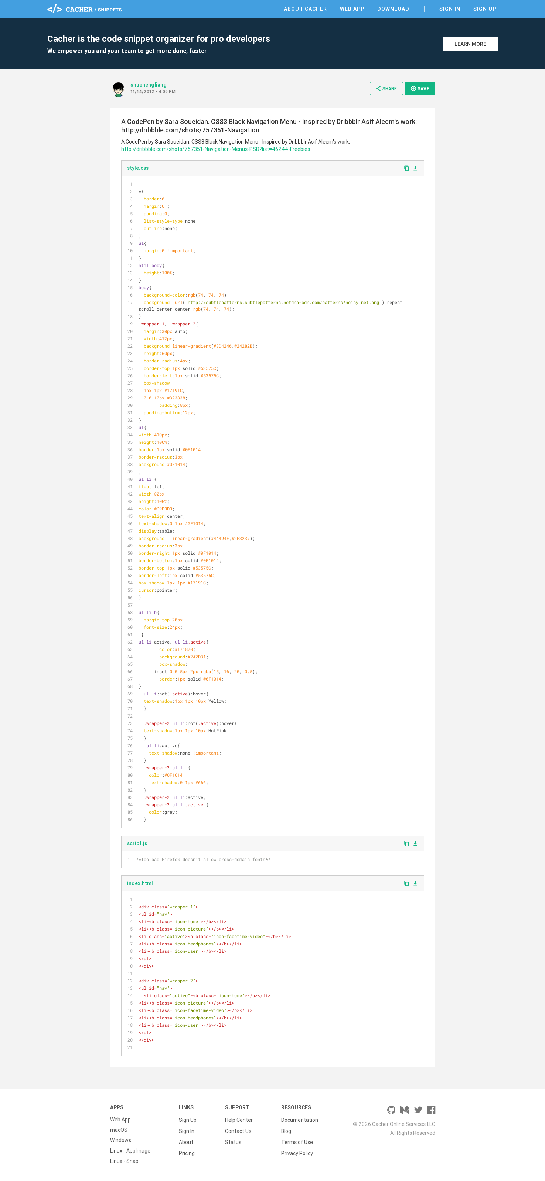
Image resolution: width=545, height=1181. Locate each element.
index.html (140, 883)
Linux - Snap (124, 1161)
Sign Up (484, 9)
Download (393, 9)
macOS (118, 1130)
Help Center (239, 1119)
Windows (120, 1140)
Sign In (449, 9)
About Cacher (305, 9)
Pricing (187, 1150)
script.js (137, 843)
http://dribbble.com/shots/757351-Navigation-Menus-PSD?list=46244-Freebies (215, 149)
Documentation (299, 1119)
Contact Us (238, 1130)
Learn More (470, 44)
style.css (138, 168)
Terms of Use (297, 1140)
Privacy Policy (297, 1150)
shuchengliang (148, 84)
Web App (352, 9)
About (186, 1140)
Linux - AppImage (130, 1150)
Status (233, 1140)
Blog (286, 1130)
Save (420, 88)
